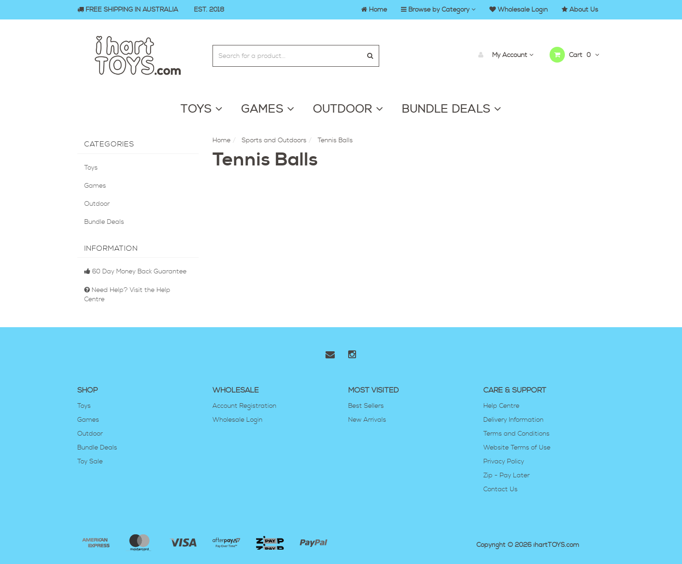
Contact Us (500, 489)
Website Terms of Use (517, 448)
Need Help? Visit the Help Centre (127, 295)
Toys (91, 168)
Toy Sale (90, 461)
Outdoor (97, 204)
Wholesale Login (238, 420)
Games (95, 186)
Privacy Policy (503, 461)
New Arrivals (367, 420)
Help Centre (501, 406)
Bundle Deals (104, 222)
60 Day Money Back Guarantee (135, 271)
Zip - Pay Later (506, 475)
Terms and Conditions (516, 434)
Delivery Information (513, 420)
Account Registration (244, 406)
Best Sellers (366, 406)
